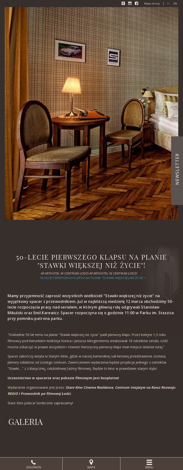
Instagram (130, 4)
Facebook (137, 4)
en (175, 3)
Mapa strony (152, 3)
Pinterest (124, 4)
